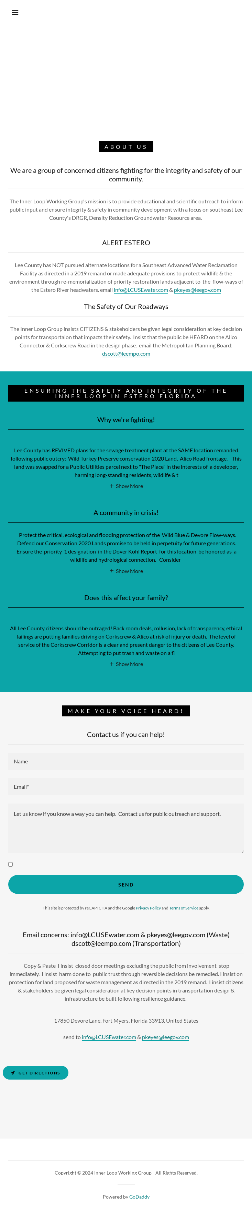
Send (126, 885)
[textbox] (126, 761)
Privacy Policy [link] (148, 907)
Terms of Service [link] (183, 907)
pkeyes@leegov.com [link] (165, 1037)
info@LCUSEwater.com (141, 289)
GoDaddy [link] (139, 1197)
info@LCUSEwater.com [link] (109, 1037)
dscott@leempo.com (126, 353)
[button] (20, 12)
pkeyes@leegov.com (197, 289)
